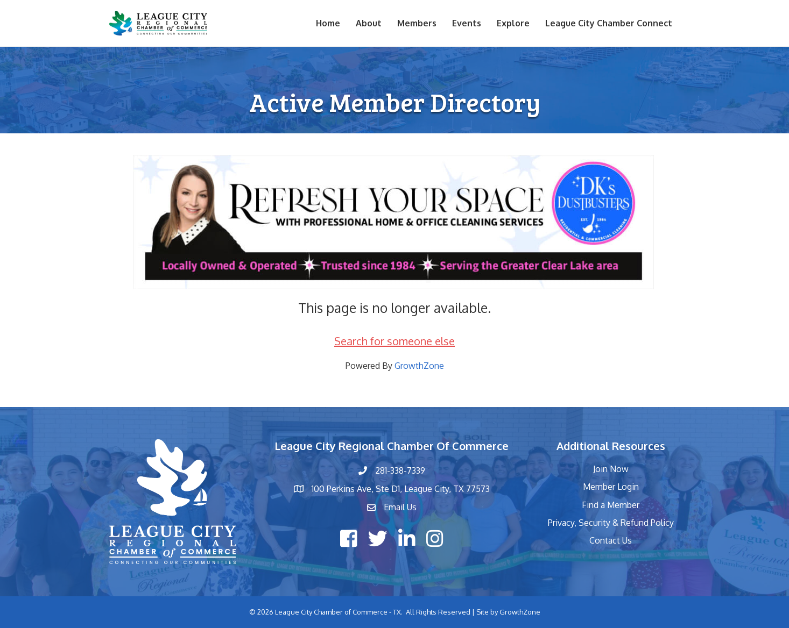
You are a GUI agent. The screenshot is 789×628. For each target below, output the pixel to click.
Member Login (611, 486)
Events (466, 23)
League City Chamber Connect (608, 23)
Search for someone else (394, 341)
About (369, 23)
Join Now (611, 468)
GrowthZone (419, 365)
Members (416, 23)
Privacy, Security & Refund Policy (611, 522)
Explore (513, 23)
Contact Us (610, 540)
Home (328, 23)
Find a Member (610, 504)
